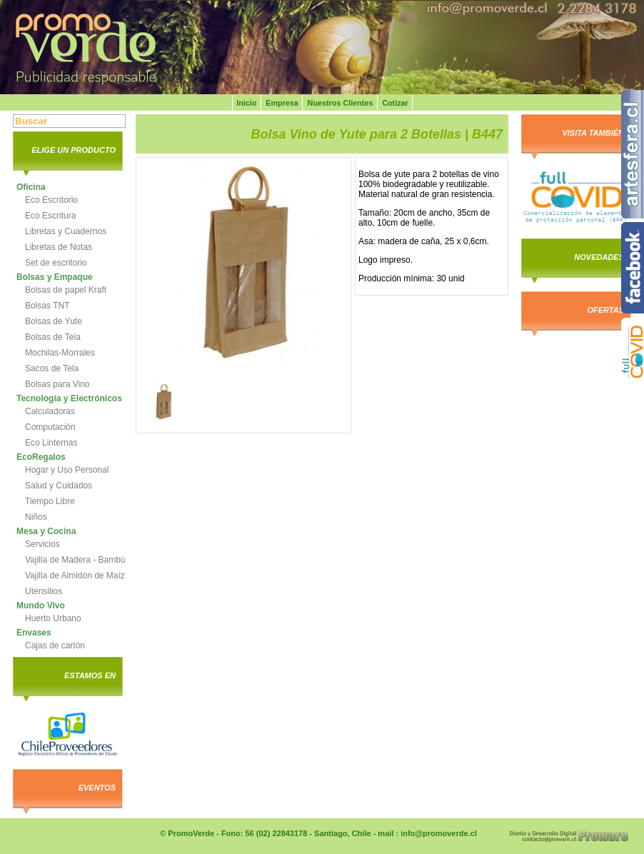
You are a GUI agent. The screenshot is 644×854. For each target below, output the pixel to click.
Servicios (42, 544)
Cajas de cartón (55, 645)
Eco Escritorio (51, 200)
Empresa (282, 103)
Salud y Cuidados (58, 486)
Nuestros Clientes (340, 103)
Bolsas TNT (47, 306)
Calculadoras (50, 411)
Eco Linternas (51, 443)
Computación (50, 427)
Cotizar (395, 103)
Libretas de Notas (58, 247)
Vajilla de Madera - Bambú (75, 560)
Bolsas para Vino (57, 384)
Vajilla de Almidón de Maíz (75, 576)
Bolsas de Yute (53, 321)
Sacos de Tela (52, 368)
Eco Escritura (50, 216)
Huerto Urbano (53, 618)
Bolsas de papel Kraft (65, 290)
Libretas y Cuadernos (65, 231)
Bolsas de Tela (53, 337)
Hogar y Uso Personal (67, 470)
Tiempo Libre (50, 501)
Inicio (246, 103)
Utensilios (43, 591)
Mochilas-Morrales (60, 353)
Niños (36, 517)
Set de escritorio (56, 263)
